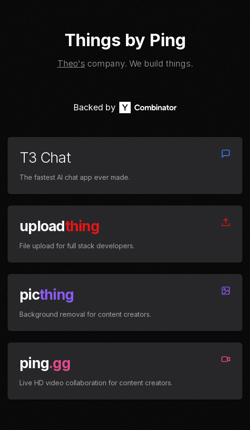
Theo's (71, 63)
